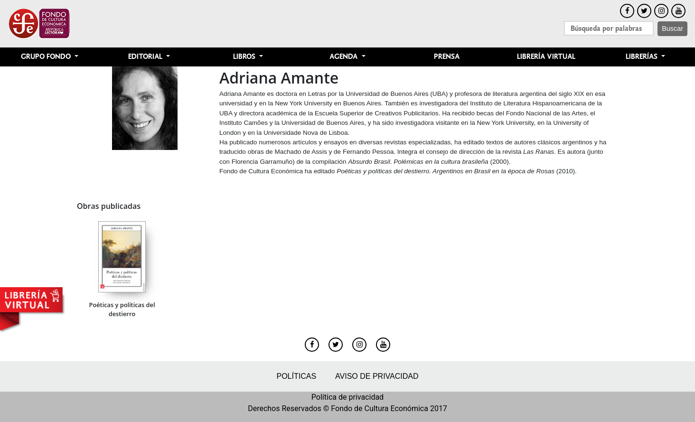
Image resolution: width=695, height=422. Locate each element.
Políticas (296, 376)
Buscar (672, 28)
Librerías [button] (642, 56)
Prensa (447, 56)
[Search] (609, 28)
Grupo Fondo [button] (47, 56)
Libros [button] (245, 56)
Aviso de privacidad (376, 376)
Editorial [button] (146, 56)
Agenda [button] (344, 56)
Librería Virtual (546, 56)
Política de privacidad (347, 397)
